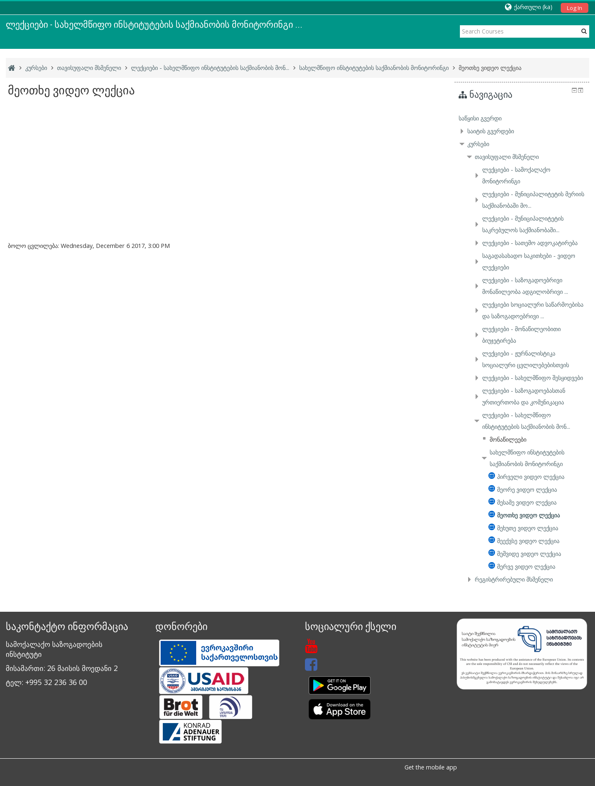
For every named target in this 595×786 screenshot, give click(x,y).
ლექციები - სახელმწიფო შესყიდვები (532, 378)
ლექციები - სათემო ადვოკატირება (530, 243)
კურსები (478, 144)
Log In (574, 8)
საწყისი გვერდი (480, 118)
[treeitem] (522, 118)
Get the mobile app (431, 767)
